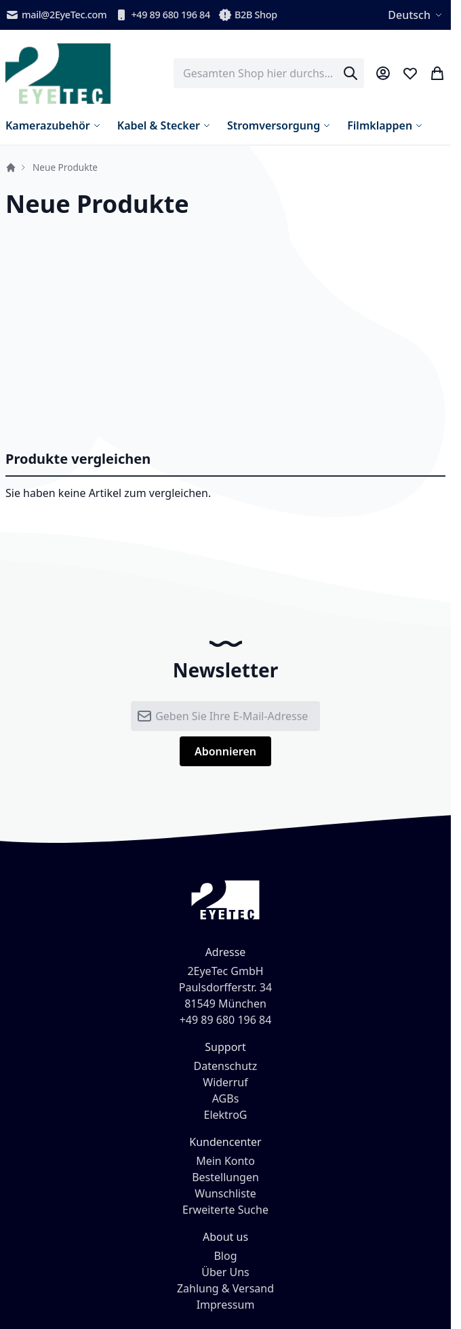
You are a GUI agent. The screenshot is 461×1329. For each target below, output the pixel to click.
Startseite (10, 167)
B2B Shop (247, 15)
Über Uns (225, 1272)
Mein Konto (225, 1160)
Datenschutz (226, 1065)
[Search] (350, 73)
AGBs (225, 1098)
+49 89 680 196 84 (162, 15)
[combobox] (269, 73)
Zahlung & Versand (225, 1288)
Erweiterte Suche (225, 1209)
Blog (225, 1255)
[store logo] (58, 73)
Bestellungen (225, 1177)
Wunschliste (225, 1193)
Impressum (226, 1304)
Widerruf (225, 1082)
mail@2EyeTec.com (55, 15)
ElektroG (225, 1114)
